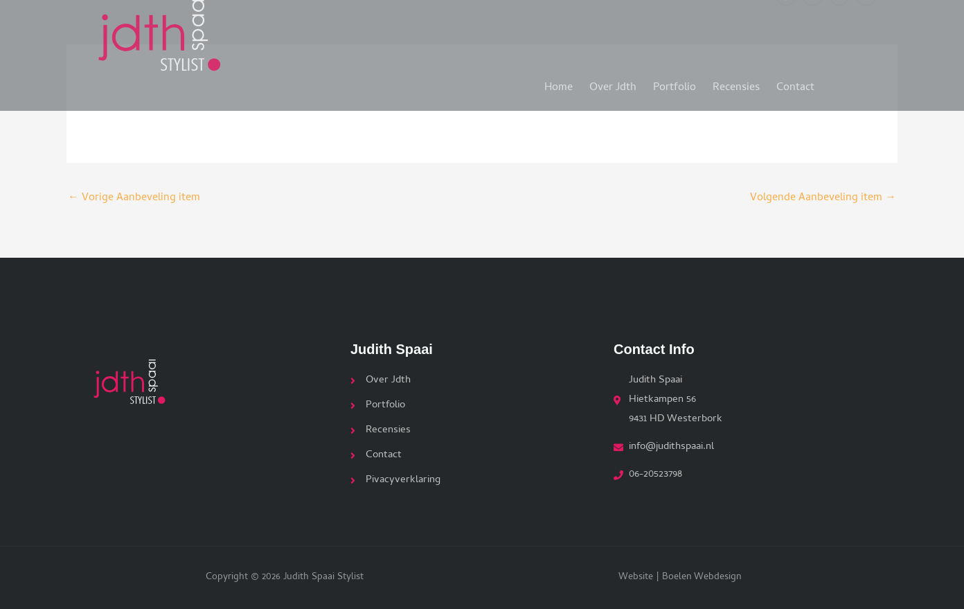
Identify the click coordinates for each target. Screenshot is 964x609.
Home (558, 82)
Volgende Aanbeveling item (823, 198)
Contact (795, 82)
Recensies (736, 82)
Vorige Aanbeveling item (134, 198)
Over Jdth (612, 82)
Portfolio (674, 82)
